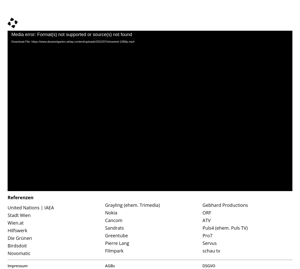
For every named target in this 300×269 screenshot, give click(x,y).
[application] (150, 111)
